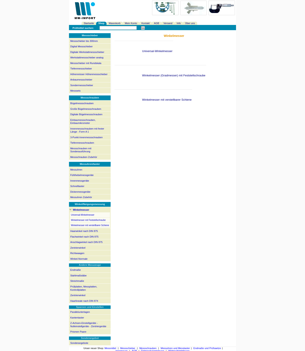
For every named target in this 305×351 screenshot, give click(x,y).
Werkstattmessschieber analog (86, 57)
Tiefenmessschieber (81, 68)
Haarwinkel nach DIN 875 (84, 231)
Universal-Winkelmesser (82, 215)
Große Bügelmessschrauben (85, 109)
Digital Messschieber (81, 46)
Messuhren (76, 169)
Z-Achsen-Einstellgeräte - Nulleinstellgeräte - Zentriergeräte (88, 325)
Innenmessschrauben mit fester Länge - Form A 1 (87, 130)
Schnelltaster (77, 186)
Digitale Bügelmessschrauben (86, 114)
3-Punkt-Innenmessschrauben (86, 137)
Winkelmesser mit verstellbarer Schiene (90, 225)
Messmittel (110, 348)
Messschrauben (147, 348)
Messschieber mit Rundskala (85, 63)
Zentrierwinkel (77, 247)
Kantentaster (77, 317)
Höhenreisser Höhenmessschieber (89, 74)
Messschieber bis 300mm (84, 41)
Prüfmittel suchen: (83, 28)
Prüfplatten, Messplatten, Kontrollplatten (83, 288)
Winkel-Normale (79, 259)
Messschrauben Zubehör (83, 157)
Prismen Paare (78, 331)
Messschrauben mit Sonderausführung (80, 150)
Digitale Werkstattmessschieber (87, 52)
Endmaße (75, 270)
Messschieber (127, 348)
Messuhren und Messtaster (175, 348)
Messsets (75, 90)
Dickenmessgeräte (80, 191)
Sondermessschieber (81, 85)
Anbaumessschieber (81, 79)
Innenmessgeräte (79, 180)
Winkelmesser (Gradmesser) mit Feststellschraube (173, 75)
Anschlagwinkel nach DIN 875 (86, 242)
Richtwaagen (77, 253)
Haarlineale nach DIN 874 (84, 301)
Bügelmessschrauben (82, 103)
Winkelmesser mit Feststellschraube (88, 220)
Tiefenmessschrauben (82, 142)
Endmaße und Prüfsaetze (207, 348)
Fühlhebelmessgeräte (82, 175)
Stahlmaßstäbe (78, 275)
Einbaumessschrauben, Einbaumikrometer (83, 122)
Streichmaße (77, 281)
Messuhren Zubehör (81, 197)
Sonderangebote (79, 343)
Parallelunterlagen (80, 312)
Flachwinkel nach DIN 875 (84, 236)
